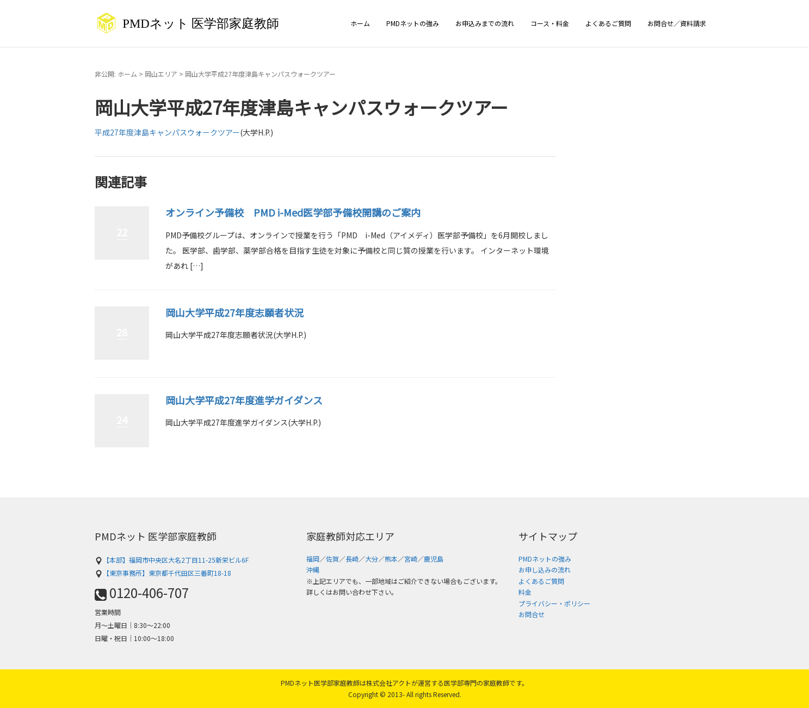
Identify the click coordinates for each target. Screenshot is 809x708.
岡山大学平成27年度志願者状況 (234, 312)
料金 (525, 591)
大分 (371, 558)
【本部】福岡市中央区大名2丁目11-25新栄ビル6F (172, 559)
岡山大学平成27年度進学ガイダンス (244, 400)
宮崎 (410, 558)
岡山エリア (161, 73)
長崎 (352, 558)
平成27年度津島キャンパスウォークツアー (167, 132)
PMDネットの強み (412, 23)
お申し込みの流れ (544, 569)
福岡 (312, 558)
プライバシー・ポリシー (554, 603)
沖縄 (312, 569)
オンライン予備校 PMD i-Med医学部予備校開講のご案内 (293, 212)
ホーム (360, 23)
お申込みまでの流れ (484, 23)
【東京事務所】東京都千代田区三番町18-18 (163, 572)
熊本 (391, 558)
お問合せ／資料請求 (676, 23)
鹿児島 (433, 558)
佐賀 (332, 558)
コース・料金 (549, 23)
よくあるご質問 (608, 23)
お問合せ (531, 614)
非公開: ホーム (116, 73)
